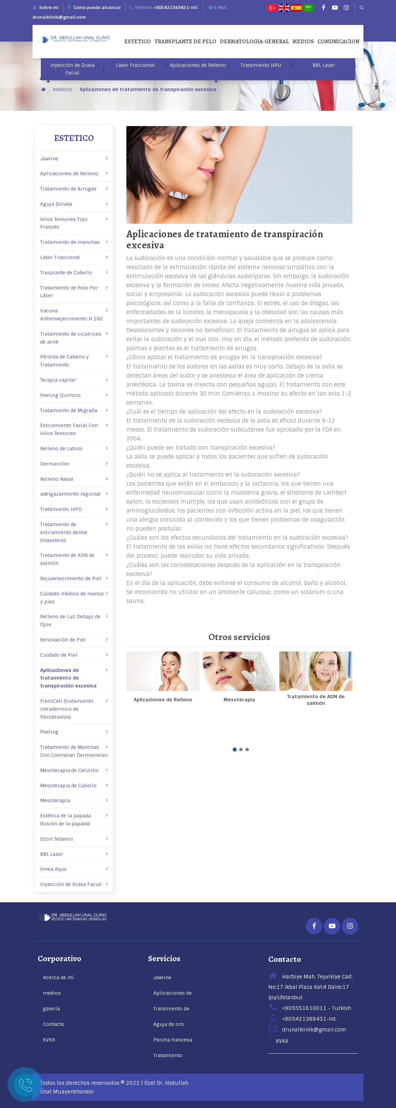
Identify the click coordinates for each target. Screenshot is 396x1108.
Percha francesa (172, 1040)
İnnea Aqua (74, 869)
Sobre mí (48, 7)
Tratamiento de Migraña (74, 410)
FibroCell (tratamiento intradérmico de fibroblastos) (74, 709)
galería (51, 1008)
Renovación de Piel (74, 640)
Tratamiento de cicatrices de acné (74, 338)
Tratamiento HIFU (261, 65)
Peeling (74, 732)
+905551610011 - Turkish (309, 1008)
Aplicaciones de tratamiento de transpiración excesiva (148, 89)
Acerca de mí (58, 977)
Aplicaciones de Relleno (198, 65)
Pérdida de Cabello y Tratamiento (74, 361)
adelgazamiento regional (74, 494)
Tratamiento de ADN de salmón (74, 559)
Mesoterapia (74, 800)
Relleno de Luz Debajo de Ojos (74, 620)
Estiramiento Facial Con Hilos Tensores (74, 429)
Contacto (53, 1024)
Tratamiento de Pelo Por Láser (74, 292)
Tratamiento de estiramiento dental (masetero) (74, 532)
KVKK (49, 1040)
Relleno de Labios (74, 448)
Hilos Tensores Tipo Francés (74, 223)
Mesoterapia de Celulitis (74, 770)
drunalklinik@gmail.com (59, 17)
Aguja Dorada (74, 204)
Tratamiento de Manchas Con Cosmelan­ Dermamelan (74, 751)
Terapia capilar (74, 380)
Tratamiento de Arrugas (74, 189)
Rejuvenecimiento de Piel (74, 578)
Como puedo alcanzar (94, 7)
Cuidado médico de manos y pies (74, 598)
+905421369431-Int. (175, 7)
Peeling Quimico (74, 395)
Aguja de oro (168, 1024)
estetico (137, 41)
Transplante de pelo (185, 41)
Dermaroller (74, 464)
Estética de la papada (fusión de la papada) (74, 820)
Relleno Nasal (74, 479)
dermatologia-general (254, 41)
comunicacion (338, 41)
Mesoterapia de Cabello (74, 785)
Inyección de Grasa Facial (72, 69)
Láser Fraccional (135, 65)
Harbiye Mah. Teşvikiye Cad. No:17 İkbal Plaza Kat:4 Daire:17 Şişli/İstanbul (310, 987)
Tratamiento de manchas (74, 242)
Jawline (74, 159)
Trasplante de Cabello (74, 272)
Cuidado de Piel (74, 655)
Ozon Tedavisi (74, 839)
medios (303, 41)
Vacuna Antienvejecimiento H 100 (74, 315)
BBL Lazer (324, 65)
